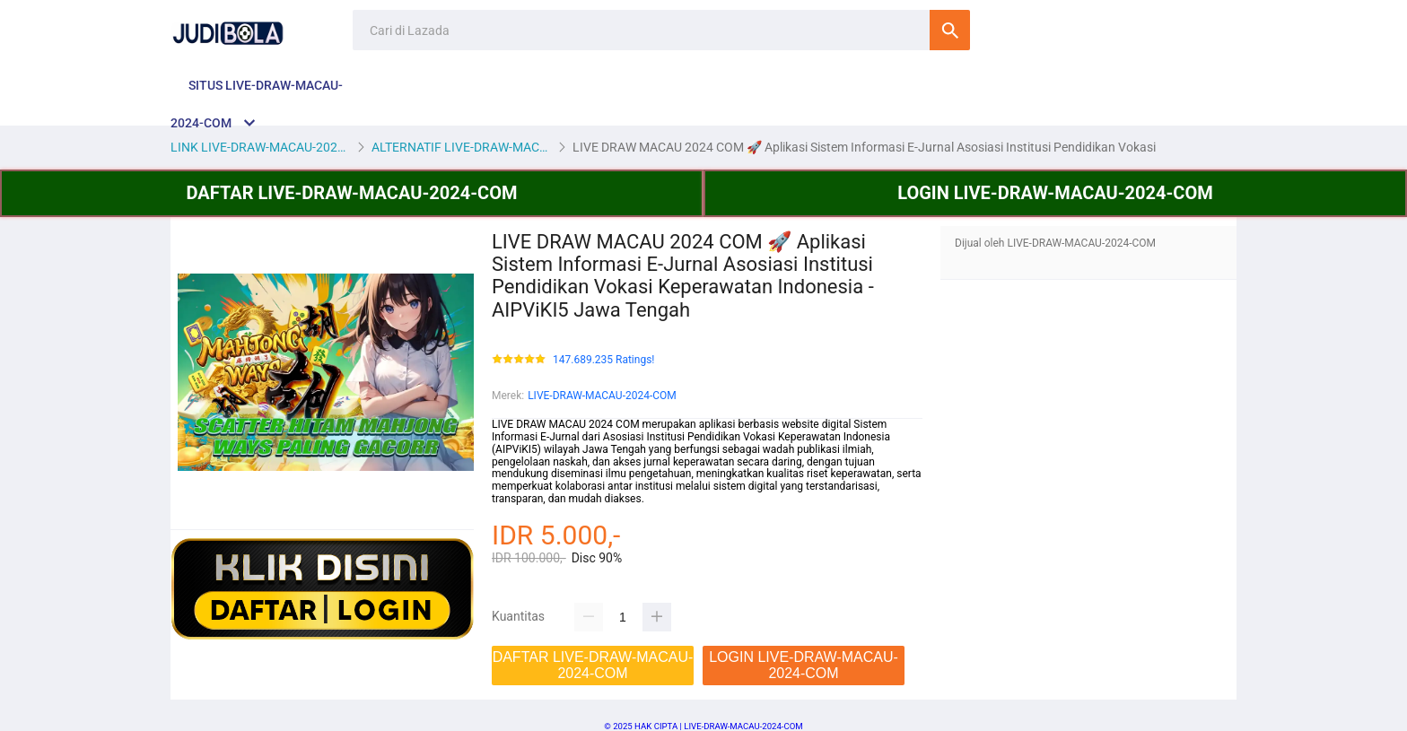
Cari (950, 30)
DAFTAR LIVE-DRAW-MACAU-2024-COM (352, 193)
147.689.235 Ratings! (603, 360)
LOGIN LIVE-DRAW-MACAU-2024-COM (1055, 193)
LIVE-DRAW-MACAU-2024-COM (602, 395)
